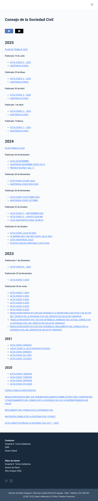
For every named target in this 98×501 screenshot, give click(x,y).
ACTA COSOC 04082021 (21, 352)
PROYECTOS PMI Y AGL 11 (22, 168)
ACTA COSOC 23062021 (21, 345)
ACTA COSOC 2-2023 (19, 296)
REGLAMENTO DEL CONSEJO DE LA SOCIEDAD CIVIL (29, 410)
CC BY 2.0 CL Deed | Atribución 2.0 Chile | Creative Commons (49, 496)
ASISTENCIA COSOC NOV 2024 (24, 184)
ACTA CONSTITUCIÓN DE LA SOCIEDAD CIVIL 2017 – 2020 (31, 423)
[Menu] (92, 4)
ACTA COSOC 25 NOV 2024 (22, 181)
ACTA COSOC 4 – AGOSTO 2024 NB (26, 216)
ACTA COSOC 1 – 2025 (20, 127)
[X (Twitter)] (19, 31)
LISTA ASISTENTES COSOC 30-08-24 (26, 220)
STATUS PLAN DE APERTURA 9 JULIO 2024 (29, 243)
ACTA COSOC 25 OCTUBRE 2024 (25, 197)
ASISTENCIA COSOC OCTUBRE (24, 200)
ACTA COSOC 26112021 (21, 355)
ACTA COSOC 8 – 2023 (20, 267)
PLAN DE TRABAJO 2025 (16, 49)
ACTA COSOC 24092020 (21, 380)
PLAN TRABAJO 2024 (14, 148)
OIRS (7, 447)
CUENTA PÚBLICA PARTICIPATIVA (20, 390)
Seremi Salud (11, 451)
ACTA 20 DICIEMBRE (19, 161)
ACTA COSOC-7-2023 (19, 280)
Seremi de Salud (12, 467)
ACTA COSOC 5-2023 (19, 306)
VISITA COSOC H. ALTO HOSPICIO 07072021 (30, 348)
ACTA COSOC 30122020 (21, 384)
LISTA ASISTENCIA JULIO (21, 240)
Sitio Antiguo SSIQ (13, 471)
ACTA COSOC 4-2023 (19, 303)
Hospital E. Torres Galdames (18, 444)
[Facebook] (9, 31)
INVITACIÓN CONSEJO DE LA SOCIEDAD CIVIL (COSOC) (30, 416)
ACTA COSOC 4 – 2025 (20, 78)
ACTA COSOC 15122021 (21, 358)
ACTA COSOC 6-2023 (19, 309)
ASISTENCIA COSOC (19, 66)
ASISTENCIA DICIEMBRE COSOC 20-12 (27, 164)
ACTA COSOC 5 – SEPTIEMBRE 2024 (26, 213)
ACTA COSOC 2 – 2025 (20, 111)
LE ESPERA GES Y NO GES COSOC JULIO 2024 (31, 236)
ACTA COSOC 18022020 (21, 374)
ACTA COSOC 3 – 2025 (20, 95)
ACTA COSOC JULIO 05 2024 (23, 233)
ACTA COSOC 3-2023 (19, 299)
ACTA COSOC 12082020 (21, 377)
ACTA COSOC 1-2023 (19, 293)
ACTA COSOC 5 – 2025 (20, 62)
